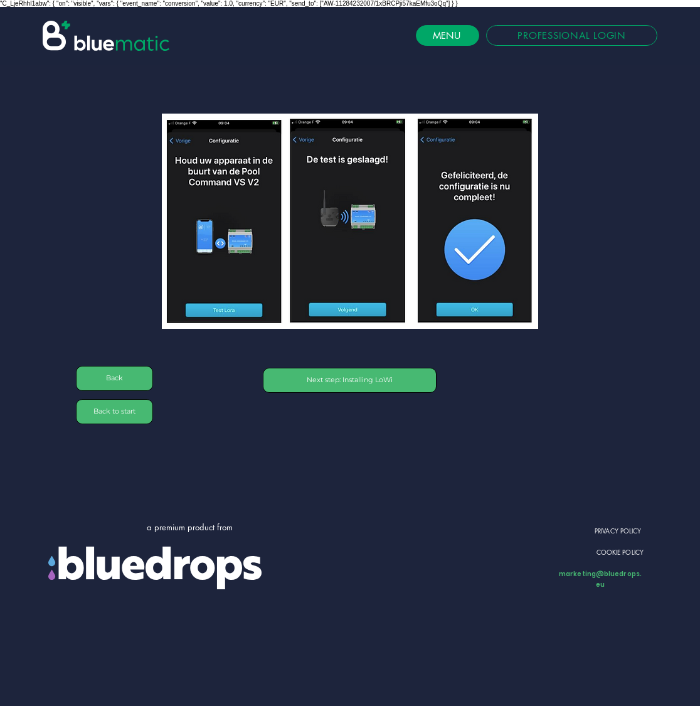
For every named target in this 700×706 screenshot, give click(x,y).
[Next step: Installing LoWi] (350, 380)
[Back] (114, 378)
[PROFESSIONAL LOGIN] (571, 35)
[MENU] (447, 35)
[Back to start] (114, 411)
